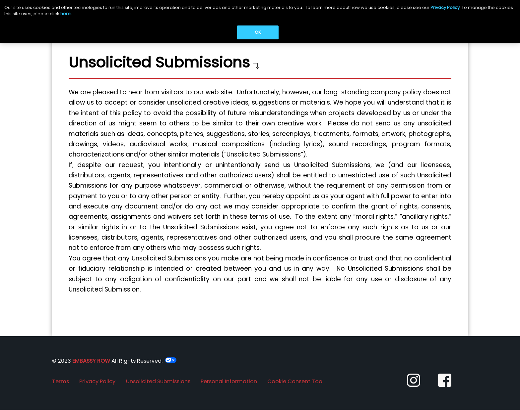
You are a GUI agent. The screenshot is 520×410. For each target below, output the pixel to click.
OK (258, 32)
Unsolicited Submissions (158, 381)
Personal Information (229, 381)
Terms (60, 381)
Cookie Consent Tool (295, 381)
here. (66, 14)
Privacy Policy (445, 7)
